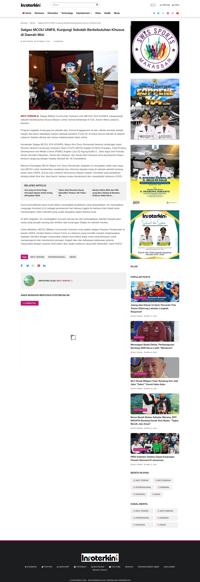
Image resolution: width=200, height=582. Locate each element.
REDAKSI (129, 567)
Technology (67, 13)
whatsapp (64, 567)
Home (26, 13)
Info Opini (139, 337)
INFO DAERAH (164, 480)
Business (39, 13)
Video (98, 13)
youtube (116, 567)
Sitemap (165, 5)
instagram (99, 567)
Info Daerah (140, 298)
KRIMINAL (164, 487)
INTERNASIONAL (56, 257)
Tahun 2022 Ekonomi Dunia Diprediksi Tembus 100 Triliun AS (72, 193)
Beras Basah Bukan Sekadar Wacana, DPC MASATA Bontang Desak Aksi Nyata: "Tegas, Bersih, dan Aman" (155, 420)
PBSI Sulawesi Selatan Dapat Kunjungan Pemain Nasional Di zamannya (152, 458)
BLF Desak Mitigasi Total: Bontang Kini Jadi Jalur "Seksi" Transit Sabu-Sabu (154, 383)
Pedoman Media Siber (148, 567)
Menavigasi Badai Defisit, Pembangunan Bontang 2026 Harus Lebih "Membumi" (152, 346)
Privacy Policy (100, 570)
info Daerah (140, 374)
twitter (48, 567)
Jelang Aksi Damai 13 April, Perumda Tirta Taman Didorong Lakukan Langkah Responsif (153, 308)
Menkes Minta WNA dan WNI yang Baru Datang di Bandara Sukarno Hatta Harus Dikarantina (106, 193)
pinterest (81, 567)
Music (117, 13)
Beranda (24, 23)
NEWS (32, 23)
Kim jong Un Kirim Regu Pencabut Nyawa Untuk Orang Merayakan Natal (38, 193)
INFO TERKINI (37, 257)
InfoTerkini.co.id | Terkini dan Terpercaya (109, 580)
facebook (32, 567)
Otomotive (52, 13)
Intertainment (82, 13)
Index (175, 5)
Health (107, 13)
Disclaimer (169, 567)
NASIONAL (140, 494)
